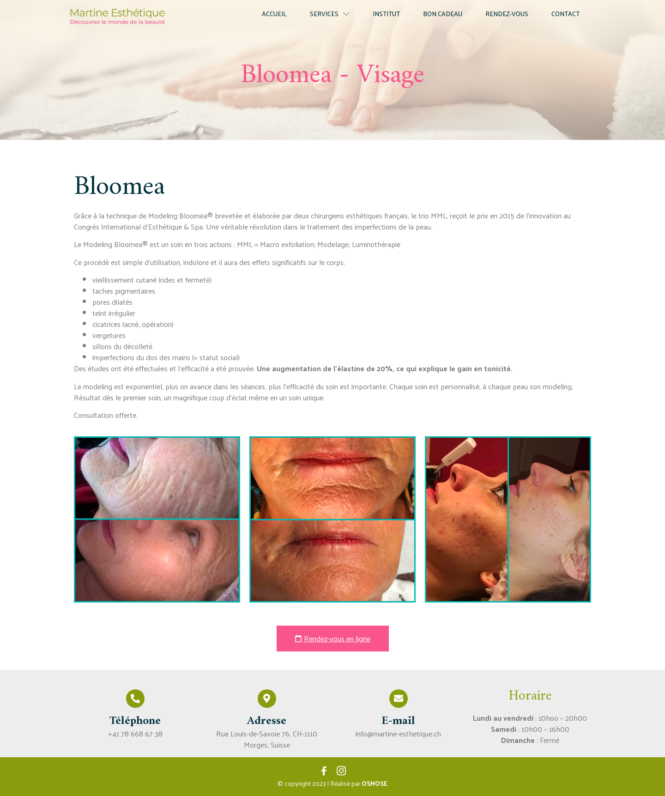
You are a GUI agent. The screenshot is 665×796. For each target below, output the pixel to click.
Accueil (274, 13)
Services (330, 13)
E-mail (398, 721)
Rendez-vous (506, 13)
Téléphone (135, 721)
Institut (386, 13)
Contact (565, 13)
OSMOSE (374, 783)
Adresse (266, 721)
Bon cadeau (442, 13)
